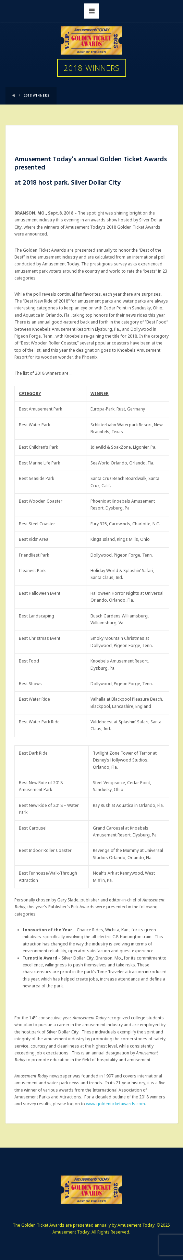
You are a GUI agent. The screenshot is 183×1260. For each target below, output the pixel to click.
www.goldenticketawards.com (115, 1104)
